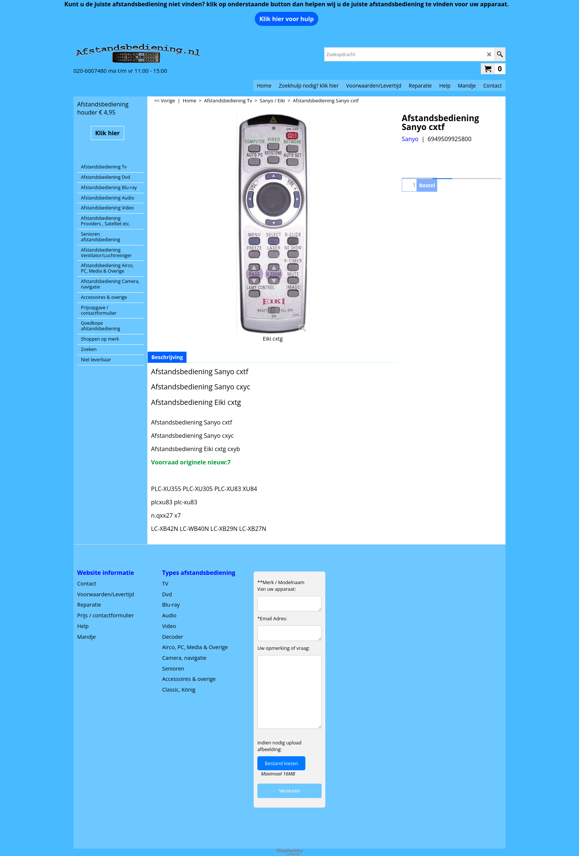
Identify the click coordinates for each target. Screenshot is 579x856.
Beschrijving (167, 357)
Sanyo (410, 139)
